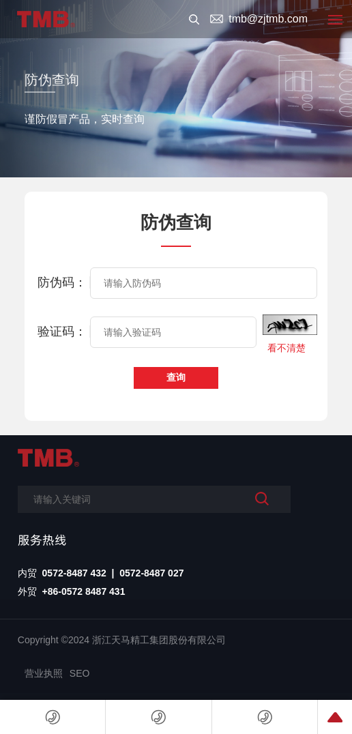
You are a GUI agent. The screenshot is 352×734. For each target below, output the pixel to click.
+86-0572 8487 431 (84, 591)
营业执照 (44, 673)
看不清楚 (286, 347)
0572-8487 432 (74, 573)
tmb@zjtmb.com (268, 19)
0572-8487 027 (151, 573)
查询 (176, 377)
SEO (80, 673)
